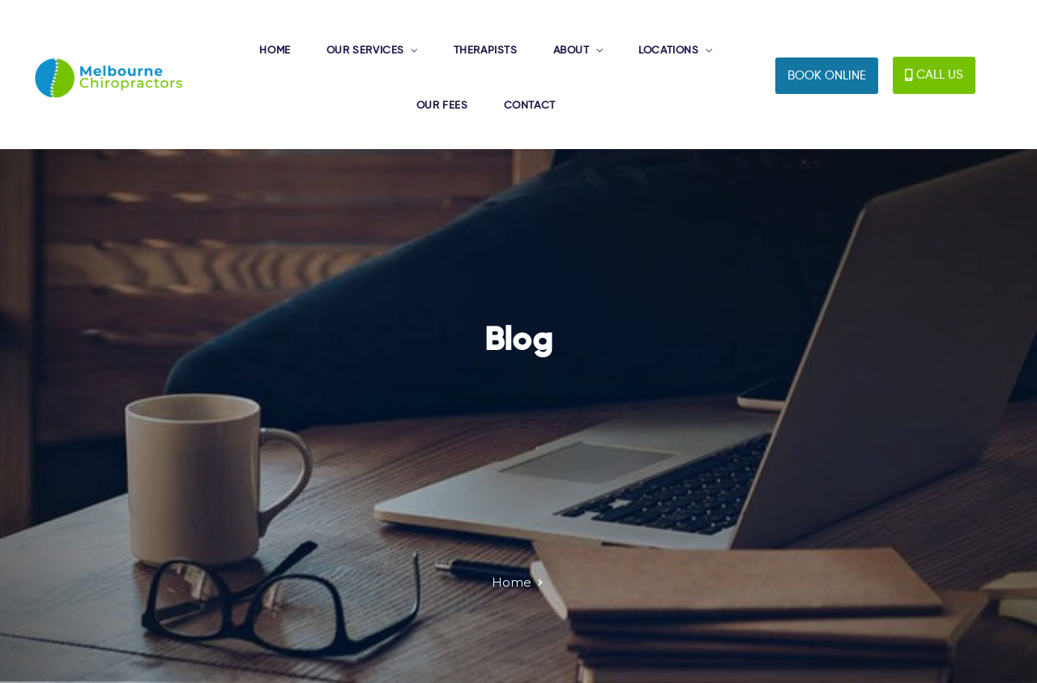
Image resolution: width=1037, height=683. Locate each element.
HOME (274, 50)
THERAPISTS (486, 50)
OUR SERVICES (365, 50)
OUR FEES (442, 105)
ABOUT (571, 50)
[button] (826, 76)
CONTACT (530, 105)
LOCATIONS (668, 50)
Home (511, 582)
